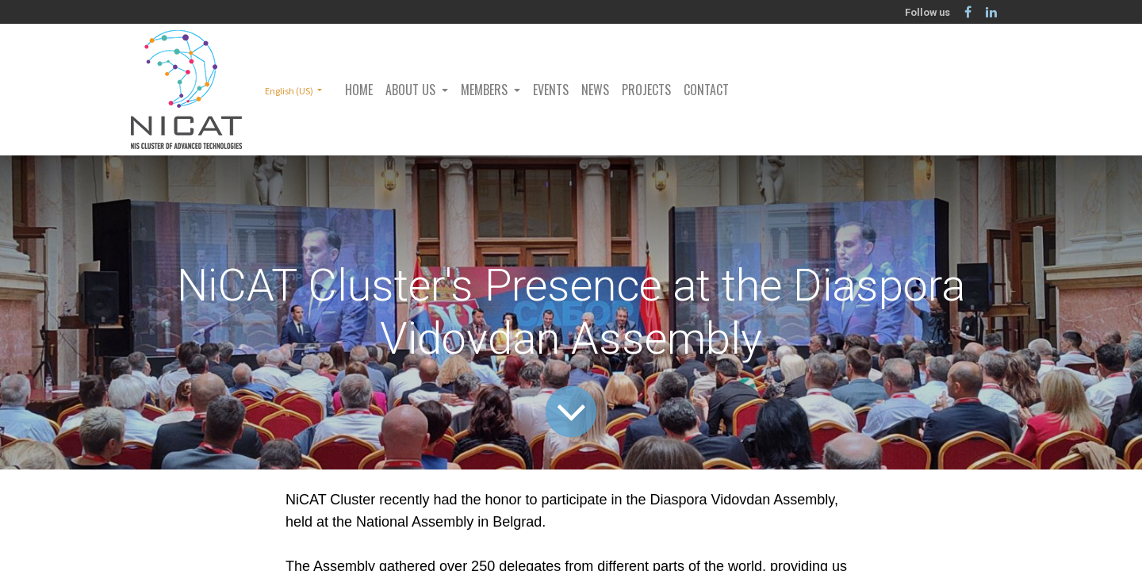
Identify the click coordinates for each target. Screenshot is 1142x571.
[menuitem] (359, 89)
